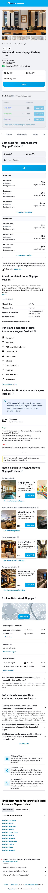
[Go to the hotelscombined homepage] (15, 3)
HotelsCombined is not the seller (25, 867)
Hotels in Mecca (7, 823)
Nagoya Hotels (12, 889)
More (3, 294)
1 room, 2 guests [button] (10, 79)
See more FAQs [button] (24, 744)
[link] (14, 501)
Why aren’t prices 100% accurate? (25, 875)
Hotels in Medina (8, 835)
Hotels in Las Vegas (9, 820)
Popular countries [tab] (22, 810)
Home (6, 884)
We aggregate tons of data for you (25, 871)
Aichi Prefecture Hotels (31, 884)
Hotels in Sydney (8, 829)
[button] (3, 3)
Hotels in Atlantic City (9, 841)
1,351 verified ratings (22, 66)
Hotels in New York (8, 838)
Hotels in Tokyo (7, 847)
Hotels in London (8, 844)
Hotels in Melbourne (9, 826)
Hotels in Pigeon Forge (10, 832)
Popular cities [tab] (8, 810)
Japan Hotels (14, 884)
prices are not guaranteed (10, 861)
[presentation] (25, 44)
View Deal (30, 495)
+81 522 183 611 (8, 63)
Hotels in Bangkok (8, 850)
